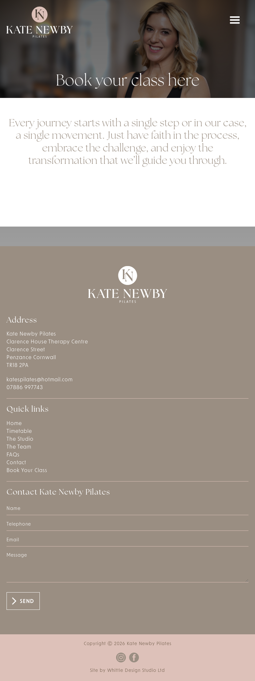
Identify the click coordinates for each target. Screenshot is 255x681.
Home (14, 423)
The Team (19, 447)
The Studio (20, 439)
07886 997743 (25, 387)
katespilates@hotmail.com (40, 380)
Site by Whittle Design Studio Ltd (127, 671)
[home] (40, 22)
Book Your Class (27, 470)
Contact (16, 463)
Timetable (19, 431)
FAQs (13, 455)
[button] (234, 20)
